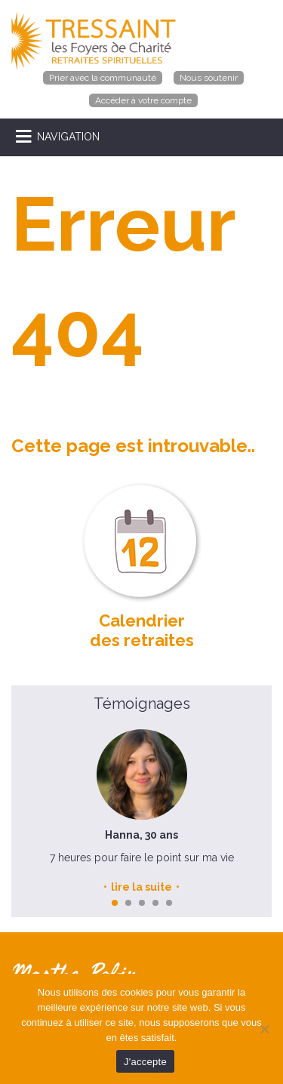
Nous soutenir (209, 77)
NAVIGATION (68, 137)
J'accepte (145, 1061)
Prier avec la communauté (102, 77)
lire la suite (141, 887)
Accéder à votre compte (143, 100)
